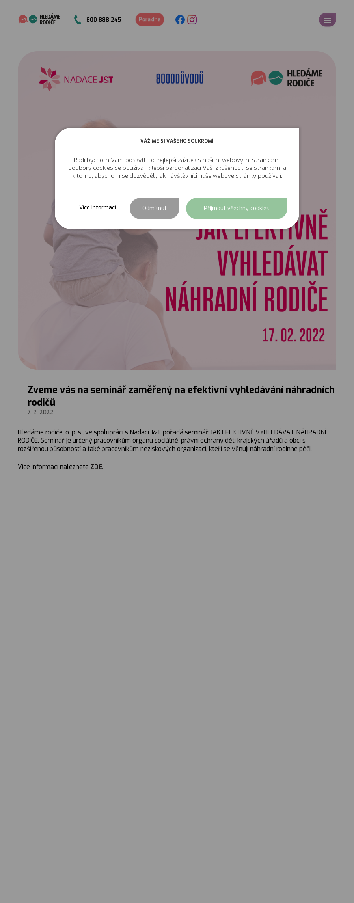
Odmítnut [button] (154, 208)
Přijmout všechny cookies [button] (237, 208)
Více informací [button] (97, 207)
